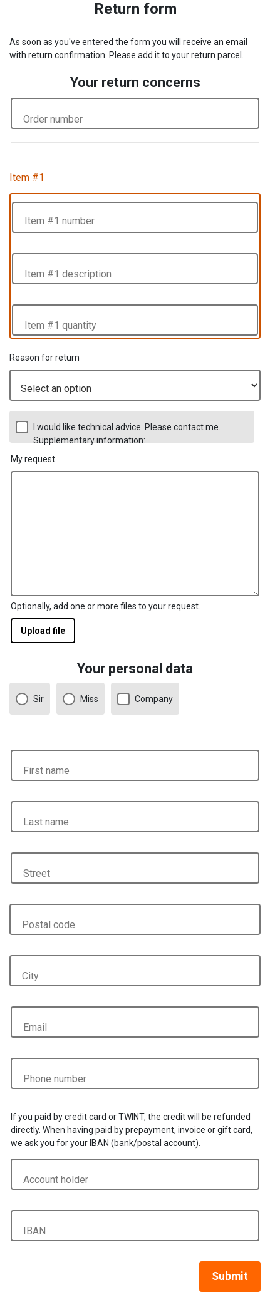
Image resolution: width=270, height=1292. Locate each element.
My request (33, 459)
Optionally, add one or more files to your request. (105, 606)
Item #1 (26, 177)
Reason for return (44, 358)
